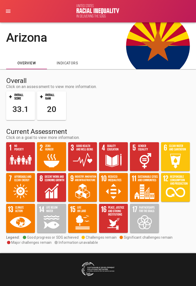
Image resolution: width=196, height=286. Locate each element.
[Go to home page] (98, 11)
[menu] (8, 11)
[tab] (26, 63)
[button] (20, 105)
